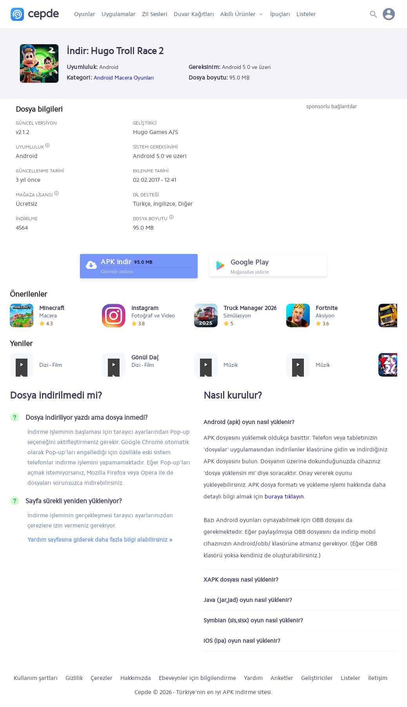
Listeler (306, 14)
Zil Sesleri (154, 14)
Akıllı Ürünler (238, 14)
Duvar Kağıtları (194, 14)
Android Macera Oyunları (124, 77)
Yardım (253, 678)
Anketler (282, 678)
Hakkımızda (135, 678)
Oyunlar (84, 14)
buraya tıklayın (284, 496)
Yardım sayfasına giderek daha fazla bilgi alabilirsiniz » (100, 539)
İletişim (377, 678)
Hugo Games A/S (155, 132)
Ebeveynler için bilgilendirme (197, 678)
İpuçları (280, 14)
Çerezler (102, 678)
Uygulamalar (119, 14)
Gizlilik (74, 678)
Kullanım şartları (36, 678)
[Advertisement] (331, 169)
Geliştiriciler (317, 678)
